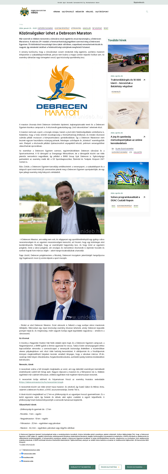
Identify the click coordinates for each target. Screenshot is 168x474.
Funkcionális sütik (29, 456)
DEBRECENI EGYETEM (38, 10)
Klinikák (60, 2)
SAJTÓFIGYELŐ (68, 12)
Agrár (64, 2)
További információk (27, 447)
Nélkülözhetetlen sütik (31, 452)
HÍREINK (56, 12)
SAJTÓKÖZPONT (102, 12)
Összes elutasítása (109, 469)
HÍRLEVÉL (89, 12)
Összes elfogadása (134, 469)
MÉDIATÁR (80, 12)
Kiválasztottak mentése (81, 469)
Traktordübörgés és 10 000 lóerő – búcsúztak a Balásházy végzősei (126, 83)
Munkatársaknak (90, 2)
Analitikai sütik (28, 460)
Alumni (97, 2)
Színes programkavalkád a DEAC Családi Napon (125, 198)
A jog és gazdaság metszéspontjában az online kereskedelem (126, 140)
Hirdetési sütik (28, 463)
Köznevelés (70, 2)
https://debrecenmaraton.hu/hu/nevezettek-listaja (41, 382)
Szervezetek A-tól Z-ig (79, 2)
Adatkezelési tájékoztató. (125, 442)
